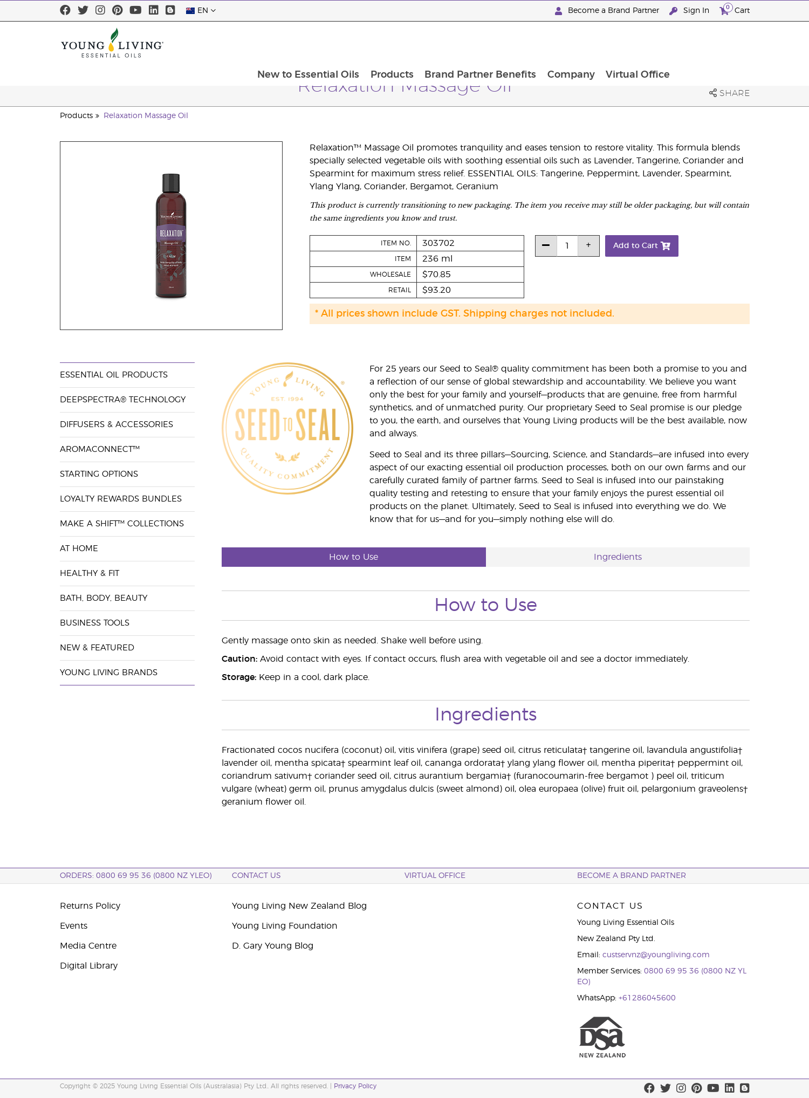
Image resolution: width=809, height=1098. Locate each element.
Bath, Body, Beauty (103, 598)
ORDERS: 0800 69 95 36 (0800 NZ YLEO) (135, 876)
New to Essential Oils (379, 42)
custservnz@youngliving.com (656, 955)
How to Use (353, 557)
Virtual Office (712, 42)
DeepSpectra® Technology (123, 400)
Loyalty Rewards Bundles (121, 499)
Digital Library (89, 966)
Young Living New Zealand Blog (299, 906)
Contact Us (256, 876)
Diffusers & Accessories (116, 425)
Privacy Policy (355, 1086)
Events (73, 926)
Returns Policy (90, 906)
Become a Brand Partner (608, 11)
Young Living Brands (108, 673)
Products (463, 42)
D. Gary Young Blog (272, 946)
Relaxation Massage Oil (146, 116)
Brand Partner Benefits (552, 42)
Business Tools (94, 623)
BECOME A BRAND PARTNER (631, 876)
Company (644, 42)
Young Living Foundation (285, 926)
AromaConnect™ (100, 449)
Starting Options (99, 474)
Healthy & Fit (89, 573)
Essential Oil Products (114, 375)
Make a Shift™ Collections (122, 524)
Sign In (690, 11)
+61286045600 (647, 998)
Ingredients (618, 557)
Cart (734, 9)
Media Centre (88, 946)
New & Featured (97, 648)
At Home (79, 549)
